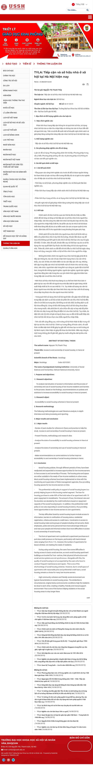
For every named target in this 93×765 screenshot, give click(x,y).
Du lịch (6, 86)
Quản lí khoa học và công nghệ (14, 181)
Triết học (7, 202)
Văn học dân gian (10, 222)
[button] (78, 4)
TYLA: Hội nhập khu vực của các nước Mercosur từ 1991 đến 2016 (60, 654)
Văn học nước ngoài (12, 217)
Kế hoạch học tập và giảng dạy (15, 238)
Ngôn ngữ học (9, 155)
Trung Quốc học (10, 207)
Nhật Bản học (9, 145)
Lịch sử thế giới (10, 131)
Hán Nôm (7, 96)
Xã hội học (7, 227)
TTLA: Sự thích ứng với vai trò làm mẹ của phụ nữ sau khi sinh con (60, 706)
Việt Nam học (9, 232)
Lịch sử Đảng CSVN (11, 136)
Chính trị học (9, 76)
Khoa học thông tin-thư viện (14, 102)
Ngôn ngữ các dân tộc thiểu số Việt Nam (13, 166)
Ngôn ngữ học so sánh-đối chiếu (15, 174)
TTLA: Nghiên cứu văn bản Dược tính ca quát (52, 712)
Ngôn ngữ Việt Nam (11, 160)
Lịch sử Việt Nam (10, 118)
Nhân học (7, 150)
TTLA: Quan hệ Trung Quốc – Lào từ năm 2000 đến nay (56, 666)
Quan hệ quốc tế (10, 187)
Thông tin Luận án (11, 244)
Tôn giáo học (9, 197)
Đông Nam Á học (10, 91)
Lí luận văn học (10, 113)
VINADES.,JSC (14, 756)
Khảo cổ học (8, 109)
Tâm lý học (7, 192)
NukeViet (54, 754)
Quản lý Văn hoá (10, 249)
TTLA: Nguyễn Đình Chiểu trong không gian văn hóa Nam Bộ (57, 722)
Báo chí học (8, 71)
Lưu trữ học (8, 140)
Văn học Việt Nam (10, 212)
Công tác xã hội (10, 81)
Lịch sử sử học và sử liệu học (14, 124)
